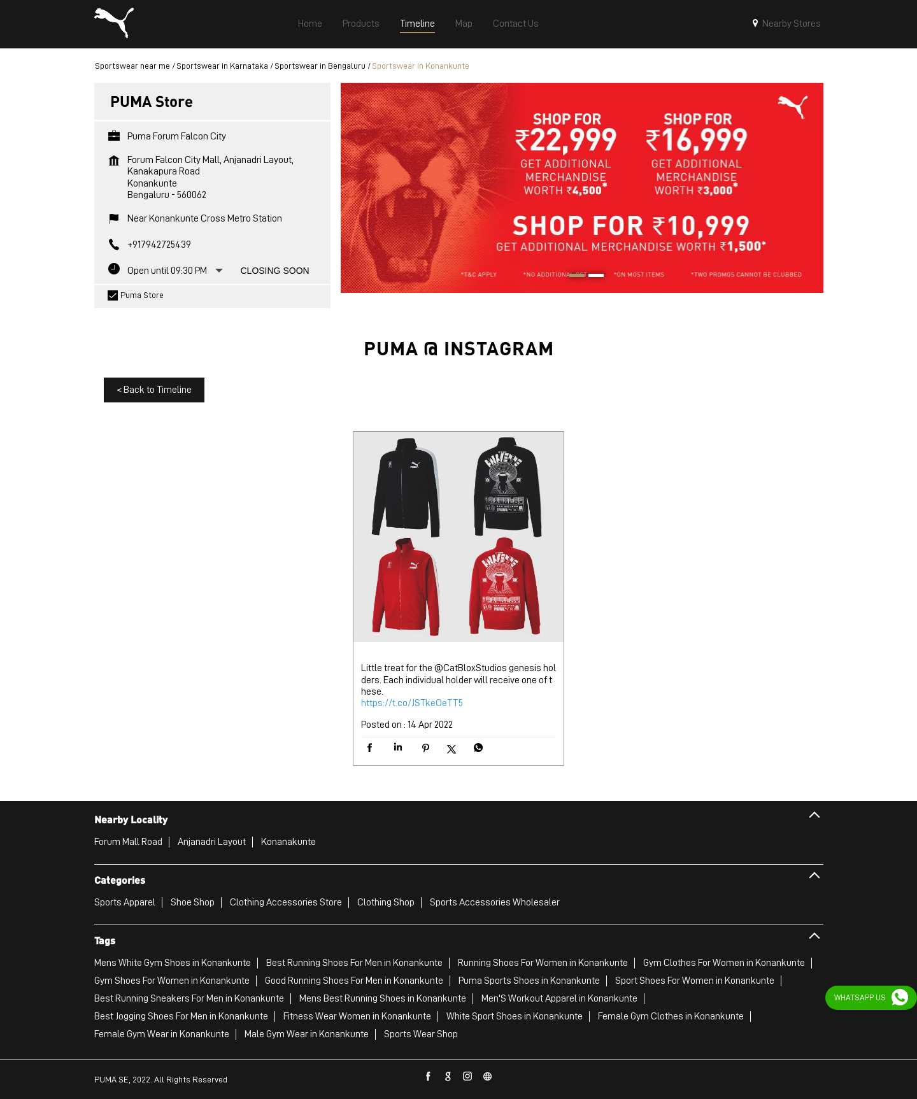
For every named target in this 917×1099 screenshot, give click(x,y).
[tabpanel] (582, 187)
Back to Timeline (154, 390)
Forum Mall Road (128, 842)
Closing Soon (275, 271)
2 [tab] (591, 277)
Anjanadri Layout (212, 842)
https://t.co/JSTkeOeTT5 (412, 703)
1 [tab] (572, 277)
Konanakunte (288, 842)
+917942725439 (159, 244)
